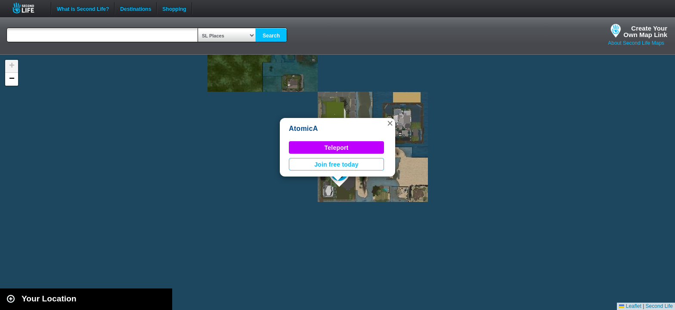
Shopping (174, 8)
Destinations (135, 8)
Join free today (336, 164)
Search (271, 36)
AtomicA (303, 128)
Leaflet (630, 306)
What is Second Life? (83, 8)
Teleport (337, 147)
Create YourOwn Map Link (645, 31)
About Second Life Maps (636, 43)
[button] (390, 123)
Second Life (28, 8)
